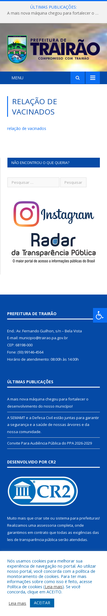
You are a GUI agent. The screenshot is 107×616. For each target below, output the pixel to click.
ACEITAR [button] (42, 602)
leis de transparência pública (32, 539)
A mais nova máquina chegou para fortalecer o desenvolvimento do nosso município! (55, 13)
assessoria (46, 525)
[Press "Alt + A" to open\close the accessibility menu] (100, 315)
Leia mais (53, 586)
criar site (42, 518)
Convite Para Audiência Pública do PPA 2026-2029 (49, 443)
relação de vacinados (26, 128)
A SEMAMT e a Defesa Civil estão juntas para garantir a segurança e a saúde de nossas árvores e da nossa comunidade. (53, 424)
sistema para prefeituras (77, 518)
